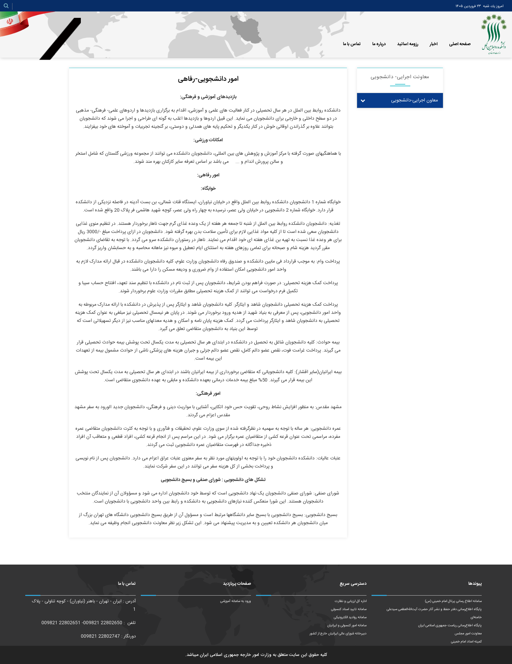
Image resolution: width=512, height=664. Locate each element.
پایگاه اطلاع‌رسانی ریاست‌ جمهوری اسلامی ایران (450, 625)
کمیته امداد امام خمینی (466, 641)
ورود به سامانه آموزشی (235, 601)
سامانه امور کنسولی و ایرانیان (346, 625)
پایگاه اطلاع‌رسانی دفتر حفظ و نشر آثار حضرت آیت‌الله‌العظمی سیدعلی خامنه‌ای (434, 613)
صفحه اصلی (460, 44)
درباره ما (379, 44)
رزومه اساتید (407, 44)
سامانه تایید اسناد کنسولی (348, 609)
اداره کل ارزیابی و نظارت (350, 601)
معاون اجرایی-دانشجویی (414, 100)
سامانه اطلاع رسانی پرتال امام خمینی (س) (453, 601)
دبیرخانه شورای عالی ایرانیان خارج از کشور (338, 633)
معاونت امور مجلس (468, 633)
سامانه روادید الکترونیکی (350, 617)
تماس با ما (352, 44)
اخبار (434, 44)
